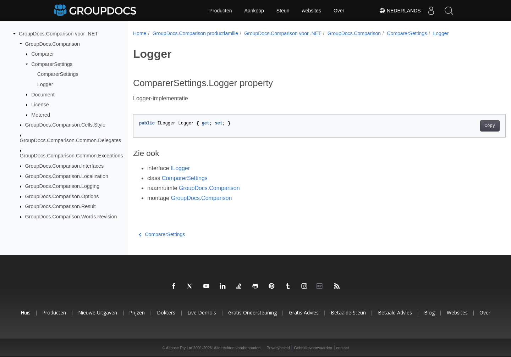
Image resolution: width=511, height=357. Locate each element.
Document (43, 94)
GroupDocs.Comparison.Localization (66, 176)
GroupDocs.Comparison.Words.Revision (71, 216)
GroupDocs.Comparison (52, 43)
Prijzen (137, 312)
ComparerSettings (51, 64)
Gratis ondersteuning (252, 312)
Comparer (42, 54)
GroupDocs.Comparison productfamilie (195, 33)
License (40, 104)
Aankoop (254, 10)
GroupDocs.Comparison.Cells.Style (65, 125)
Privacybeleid (278, 348)
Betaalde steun (348, 312)
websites (311, 10)
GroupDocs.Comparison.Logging (62, 186)
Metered (40, 115)
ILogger (180, 168)
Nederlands (400, 10)
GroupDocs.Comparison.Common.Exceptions (71, 155)
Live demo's (201, 312)
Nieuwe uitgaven (97, 312)
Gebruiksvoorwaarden (313, 348)
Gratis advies (304, 312)
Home (139, 33)
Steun (283, 10)
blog (429, 312)
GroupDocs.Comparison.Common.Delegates (70, 140)
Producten (220, 10)
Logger (45, 84)
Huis (26, 312)
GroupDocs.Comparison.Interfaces (64, 166)
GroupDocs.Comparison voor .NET (58, 34)
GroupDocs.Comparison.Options (62, 196)
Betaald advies (395, 312)
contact (342, 348)
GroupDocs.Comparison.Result (60, 206)
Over (339, 10)
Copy (464, 125)
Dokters (166, 312)
